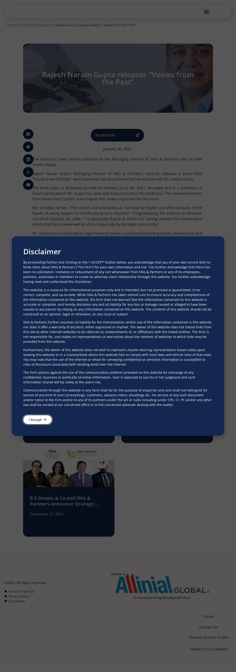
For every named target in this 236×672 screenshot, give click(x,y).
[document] (118, 336)
